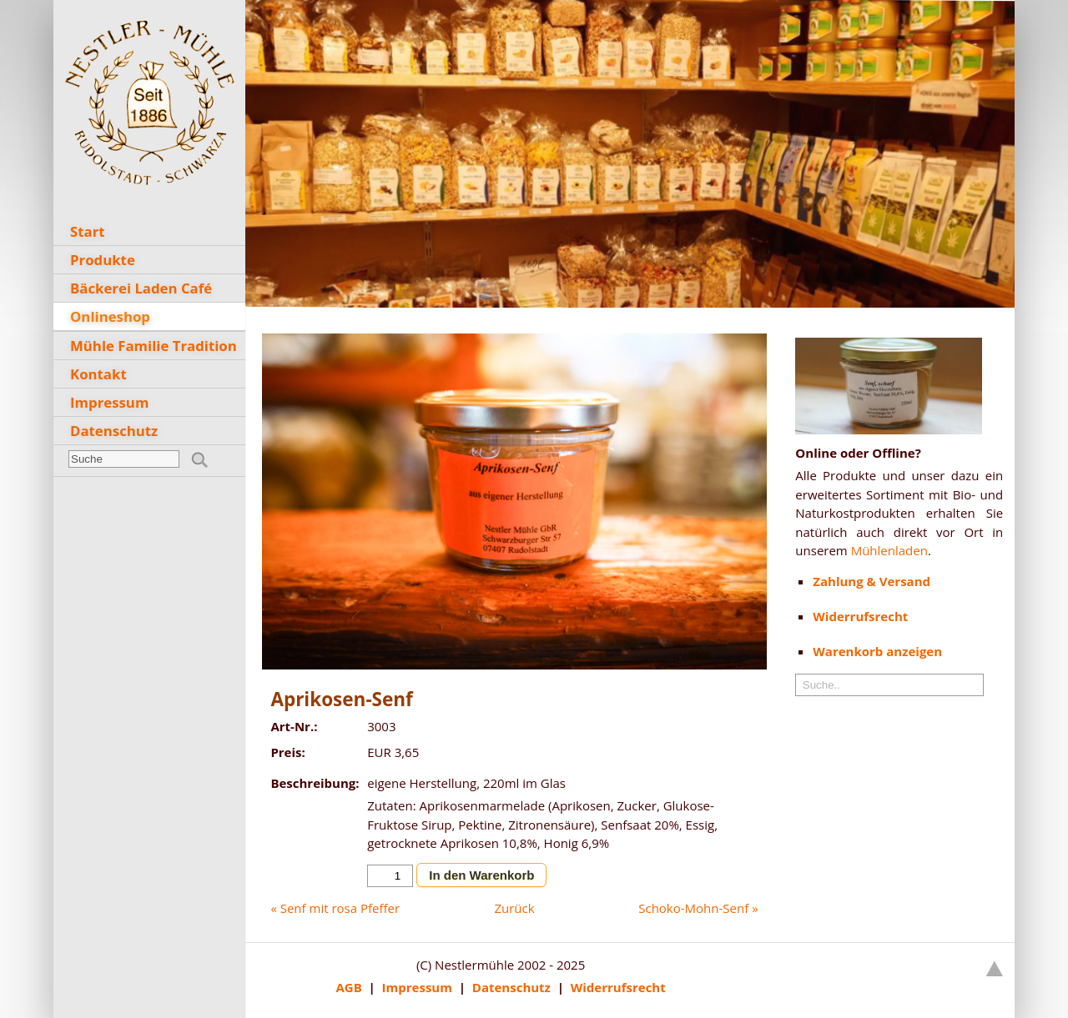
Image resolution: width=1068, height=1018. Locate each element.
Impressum (417, 987)
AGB (348, 987)
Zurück (514, 908)
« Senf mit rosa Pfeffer (335, 908)
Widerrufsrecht (618, 987)
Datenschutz (511, 987)
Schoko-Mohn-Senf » (698, 908)
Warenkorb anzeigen (877, 651)
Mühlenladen (889, 550)
